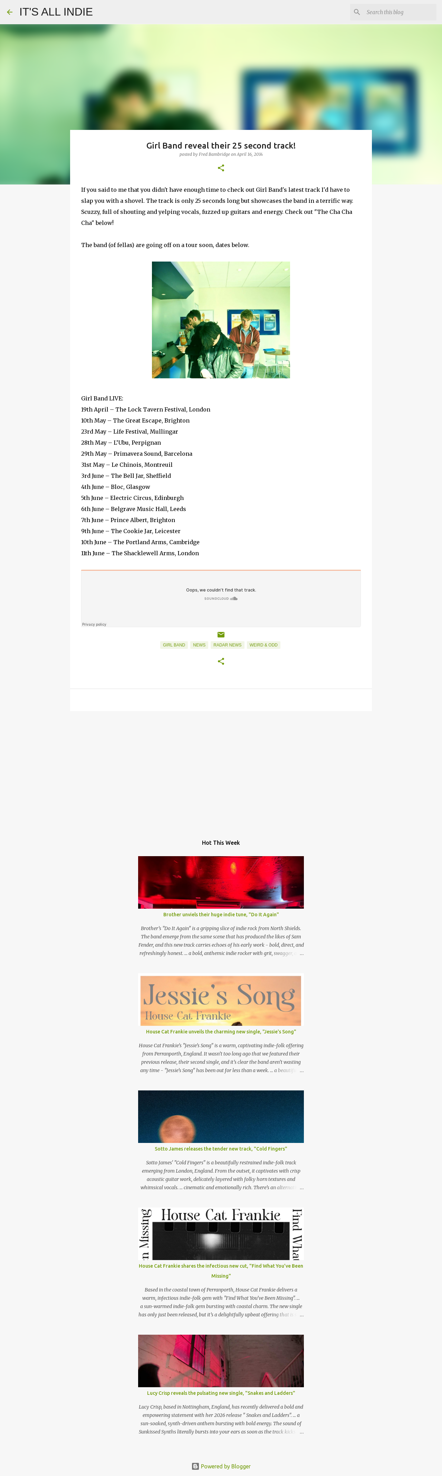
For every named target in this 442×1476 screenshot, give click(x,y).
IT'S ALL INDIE (56, 12)
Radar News (227, 645)
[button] (221, 168)
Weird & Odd (264, 645)
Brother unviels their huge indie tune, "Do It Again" (221, 914)
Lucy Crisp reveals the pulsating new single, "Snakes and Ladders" (221, 1393)
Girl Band (174, 645)
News (199, 645)
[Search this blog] (400, 12)
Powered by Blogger (221, 1466)
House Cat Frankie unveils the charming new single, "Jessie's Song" (221, 1031)
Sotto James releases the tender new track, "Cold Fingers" (221, 1149)
